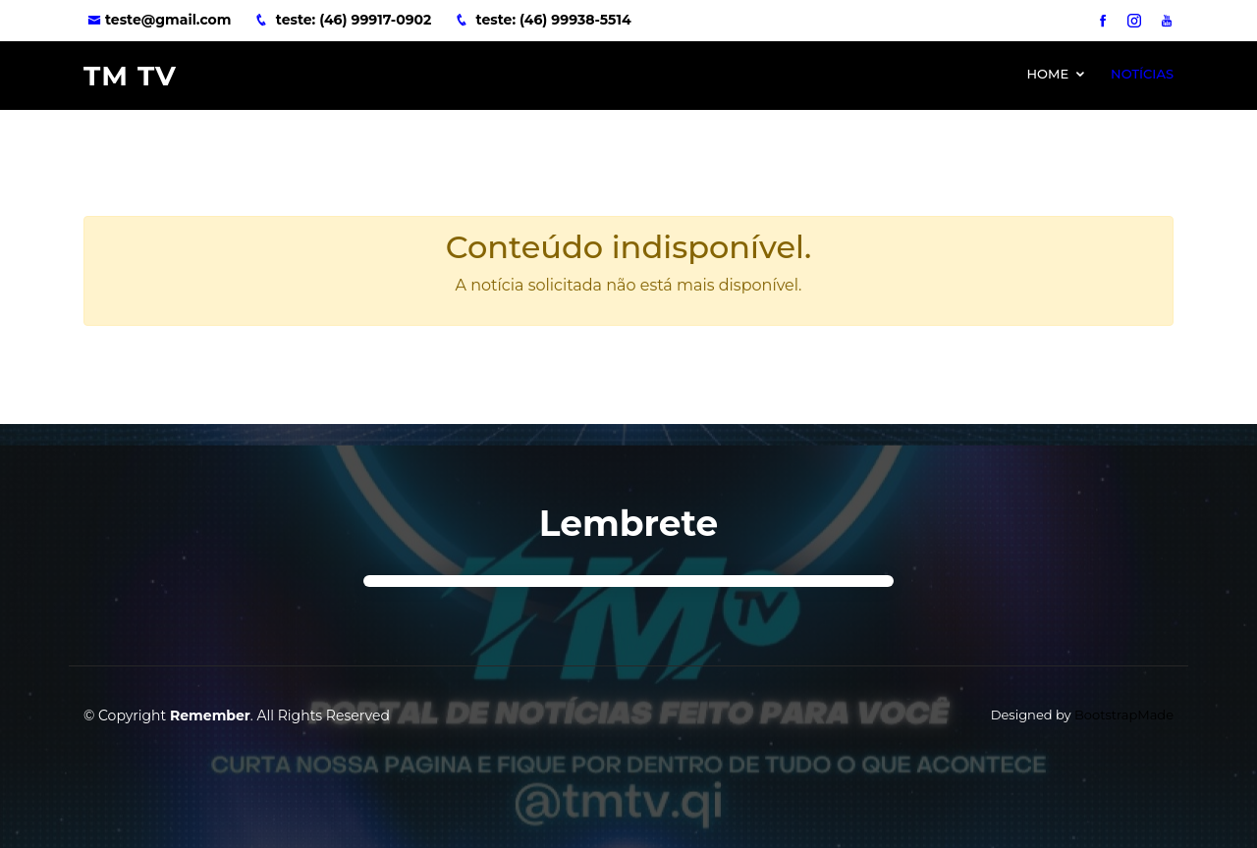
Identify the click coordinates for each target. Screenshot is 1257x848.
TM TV (130, 75)
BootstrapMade (1124, 714)
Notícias (1142, 73)
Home (1047, 73)
